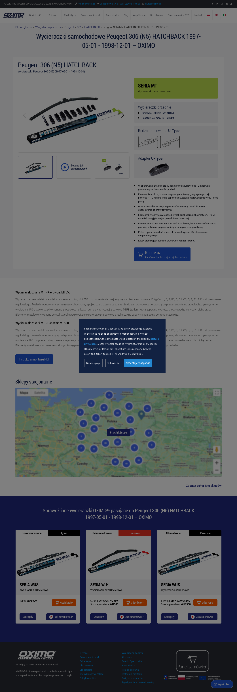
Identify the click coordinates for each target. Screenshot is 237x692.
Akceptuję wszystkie (138, 363)
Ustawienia (113, 363)
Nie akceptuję (93, 363)
